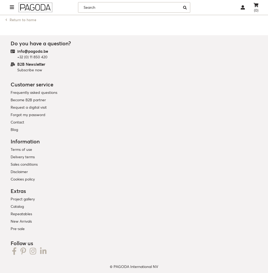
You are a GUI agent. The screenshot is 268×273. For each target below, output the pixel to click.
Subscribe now (29, 70)
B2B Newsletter (31, 64)
